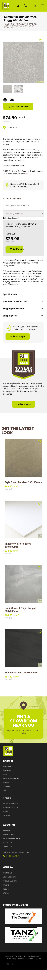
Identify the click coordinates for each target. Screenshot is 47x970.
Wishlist (6, 893)
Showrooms (8, 842)
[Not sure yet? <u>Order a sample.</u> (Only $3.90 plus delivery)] (7, 185)
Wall (5, 790)
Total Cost (11, 234)
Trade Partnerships (10, 807)
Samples (6, 815)
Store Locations (9, 877)
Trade (5, 811)
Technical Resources (11, 803)
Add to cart (18, 249)
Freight (6, 885)
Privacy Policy (11, 959)
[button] (35, 5)
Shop (13, 24)
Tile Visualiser (8, 834)
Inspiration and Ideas (11, 838)
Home (6, 24)
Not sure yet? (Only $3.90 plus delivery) (25, 185)
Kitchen (6, 782)
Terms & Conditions (25, 959)
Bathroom (7, 766)
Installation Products (11, 778)
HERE (25, 173)
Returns (6, 889)
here (16, 281)
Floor (20, 24)
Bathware (7, 770)
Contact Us (7, 846)
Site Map (38, 959)
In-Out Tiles (30, 24)
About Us (7, 830)
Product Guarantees (11, 881)
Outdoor (6, 786)
